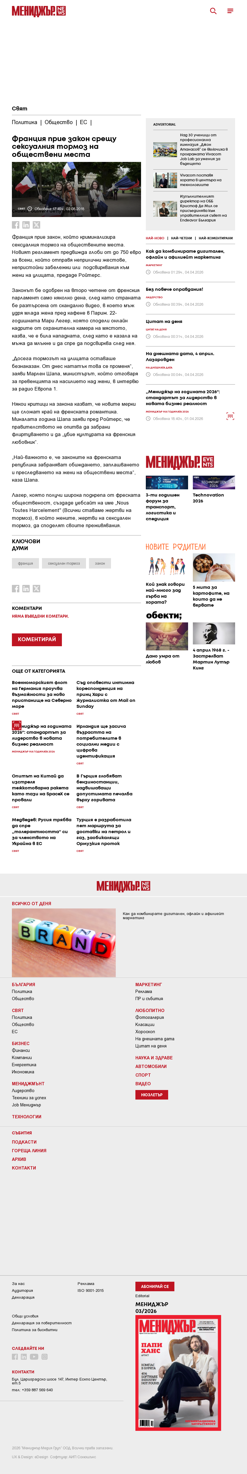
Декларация (23, 1297)
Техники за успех (29, 1098)
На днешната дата (154, 1039)
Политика (22, 991)
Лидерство (23, 1091)
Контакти (24, 1168)
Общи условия (25, 1316)
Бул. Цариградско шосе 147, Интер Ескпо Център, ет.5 (59, 1381)
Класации (144, 1024)
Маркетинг (148, 984)
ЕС (15, 1032)
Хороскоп (145, 1032)
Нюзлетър (151, 1095)
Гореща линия (29, 1150)
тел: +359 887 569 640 (32, 1390)
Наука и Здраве (154, 1057)
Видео (143, 1083)
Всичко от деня (31, 903)
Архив (19, 1159)
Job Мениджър (26, 1105)
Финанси (21, 1050)
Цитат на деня (151, 1046)
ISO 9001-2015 (91, 1290)
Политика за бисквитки (34, 1330)
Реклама (143, 991)
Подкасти (24, 1142)
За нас (18, 1284)
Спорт (143, 1075)
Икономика (23, 1072)
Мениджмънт (28, 1083)
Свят (19, 109)
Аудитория (22, 1290)
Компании (22, 1057)
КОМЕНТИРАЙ (37, 639)
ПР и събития (149, 999)
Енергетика (24, 1065)
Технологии (26, 1116)
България (23, 984)
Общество (23, 999)
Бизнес (20, 1043)
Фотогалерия (149, 1017)
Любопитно (150, 1010)
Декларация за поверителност (42, 1323)
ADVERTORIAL (164, 124)
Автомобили (151, 1066)
